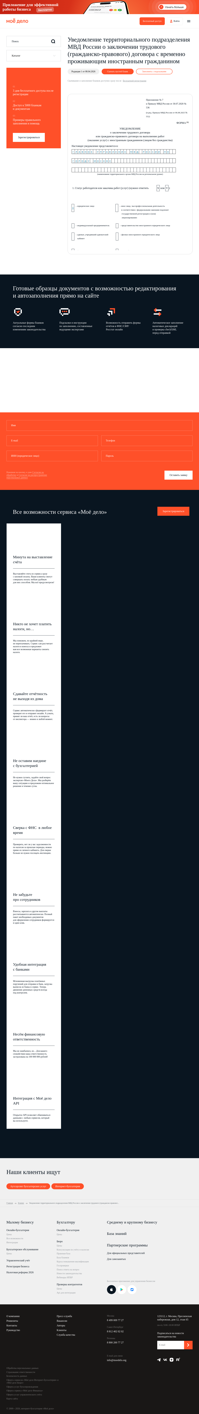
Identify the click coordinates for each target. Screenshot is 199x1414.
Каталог (16, 55)
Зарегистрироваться (29, 137)
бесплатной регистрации (134, 81)
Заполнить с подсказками (154, 71)
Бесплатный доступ (152, 21)
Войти (177, 21)
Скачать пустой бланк (117, 71)
